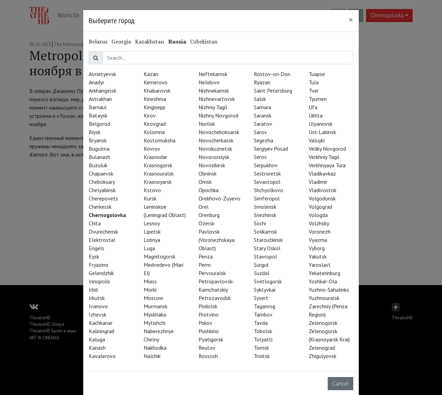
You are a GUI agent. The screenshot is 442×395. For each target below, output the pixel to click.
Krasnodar (155, 156)
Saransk (262, 115)
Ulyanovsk (321, 123)
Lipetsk (152, 231)
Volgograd (320, 206)
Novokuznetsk (215, 148)
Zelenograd (322, 347)
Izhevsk (97, 314)
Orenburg (209, 214)
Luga (149, 248)
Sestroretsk (267, 173)
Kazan (151, 73)
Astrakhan (100, 98)
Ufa (313, 107)
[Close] (351, 19)
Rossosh (208, 355)
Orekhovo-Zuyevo (219, 198)
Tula (314, 82)
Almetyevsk (102, 73)
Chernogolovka (107, 214)
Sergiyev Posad (271, 148)
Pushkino (209, 331)
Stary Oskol (267, 248)
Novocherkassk (216, 140)
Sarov (260, 132)
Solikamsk (265, 231)
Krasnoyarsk (158, 181)
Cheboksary (102, 181)
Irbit (93, 289)
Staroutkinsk (268, 239)
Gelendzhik (101, 273)
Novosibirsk (212, 165)
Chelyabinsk (102, 190)
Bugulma (99, 148)
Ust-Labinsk (322, 132)
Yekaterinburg (324, 273)
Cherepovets (103, 198)
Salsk (260, 98)
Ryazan (262, 82)
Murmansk (155, 306)
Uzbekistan (204, 41)
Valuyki (317, 140)
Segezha (263, 140)
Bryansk (98, 140)
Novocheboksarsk (219, 132)
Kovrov (152, 148)
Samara (262, 107)
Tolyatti (263, 339)
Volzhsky (319, 223)
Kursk (150, 198)
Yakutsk (318, 256)
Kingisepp (154, 107)
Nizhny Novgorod (218, 115)
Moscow (153, 297)
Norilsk (207, 123)
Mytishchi (154, 322)
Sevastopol (267, 181)
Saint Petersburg (273, 90)
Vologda (318, 214)
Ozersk (206, 223)
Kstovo (152, 190)
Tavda (261, 322)
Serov (260, 156)
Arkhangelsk (102, 90)
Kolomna (154, 132)
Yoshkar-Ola (323, 281)
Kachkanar (101, 322)
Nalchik (152, 355)
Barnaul (98, 107)
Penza (206, 256)
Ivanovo (98, 306)
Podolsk (208, 306)
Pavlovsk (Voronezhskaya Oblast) (216, 240)
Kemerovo (155, 82)
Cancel (340, 383)
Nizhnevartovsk (217, 98)
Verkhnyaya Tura (327, 165)
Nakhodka (155, 347)
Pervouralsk (212, 273)
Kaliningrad (101, 331)
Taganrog (264, 306)
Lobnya (152, 239)
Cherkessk (100, 206)
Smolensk (265, 206)
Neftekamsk (213, 73)
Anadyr (96, 82)
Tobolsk (263, 331)
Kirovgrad (155, 123)
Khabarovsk (157, 90)
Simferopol (267, 198)
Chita (95, 223)
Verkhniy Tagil (324, 156)
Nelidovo (209, 82)
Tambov (263, 314)
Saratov (263, 123)
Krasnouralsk (159, 173)
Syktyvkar (265, 289)
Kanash (97, 347)
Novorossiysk (214, 156)
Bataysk (98, 115)
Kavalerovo (102, 355)
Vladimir (318, 181)
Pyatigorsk (211, 339)
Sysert (261, 297)
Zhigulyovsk (322, 355)
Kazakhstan (149, 41)
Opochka (209, 190)
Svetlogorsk (268, 281)
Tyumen (318, 98)
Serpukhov (266, 165)
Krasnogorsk (158, 165)
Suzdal (261, 273)
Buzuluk (98, 165)
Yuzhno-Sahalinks (329, 289)
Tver (314, 90)
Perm (205, 264)
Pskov (205, 322)
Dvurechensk (103, 231)
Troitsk (262, 355)
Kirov (150, 115)
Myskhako (155, 314)
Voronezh (319, 231)
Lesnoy (152, 223)
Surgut (261, 264)
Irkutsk (97, 297)
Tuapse (317, 73)
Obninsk (208, 173)
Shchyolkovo (268, 190)
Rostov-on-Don (272, 73)
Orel (204, 206)
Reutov (207, 347)
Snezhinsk (265, 214)
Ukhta (316, 115)
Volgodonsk (322, 198)
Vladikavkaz (322, 173)
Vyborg (317, 248)
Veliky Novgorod (327, 148)
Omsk (205, 181)
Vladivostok (322, 190)
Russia (177, 41)
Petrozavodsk (215, 297)
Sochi (260, 223)
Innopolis (99, 281)
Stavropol (265, 256)
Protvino (209, 314)
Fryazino (98, 264)
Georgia (121, 41)
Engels (96, 248)
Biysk (94, 132)
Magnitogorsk (159, 256)
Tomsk (261, 347)
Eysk (94, 256)
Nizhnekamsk (214, 90)
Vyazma (318, 239)
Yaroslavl (319, 264)
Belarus (98, 41)
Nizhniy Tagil (213, 107)
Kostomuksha (159, 140)
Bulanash (99, 156)
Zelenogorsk (323, 322)
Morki (150, 289)
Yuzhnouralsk (324, 297)
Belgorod (99, 123)
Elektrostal (102, 239)
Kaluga (97, 339)
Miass (150, 281)
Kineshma (155, 98)
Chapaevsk (101, 173)
